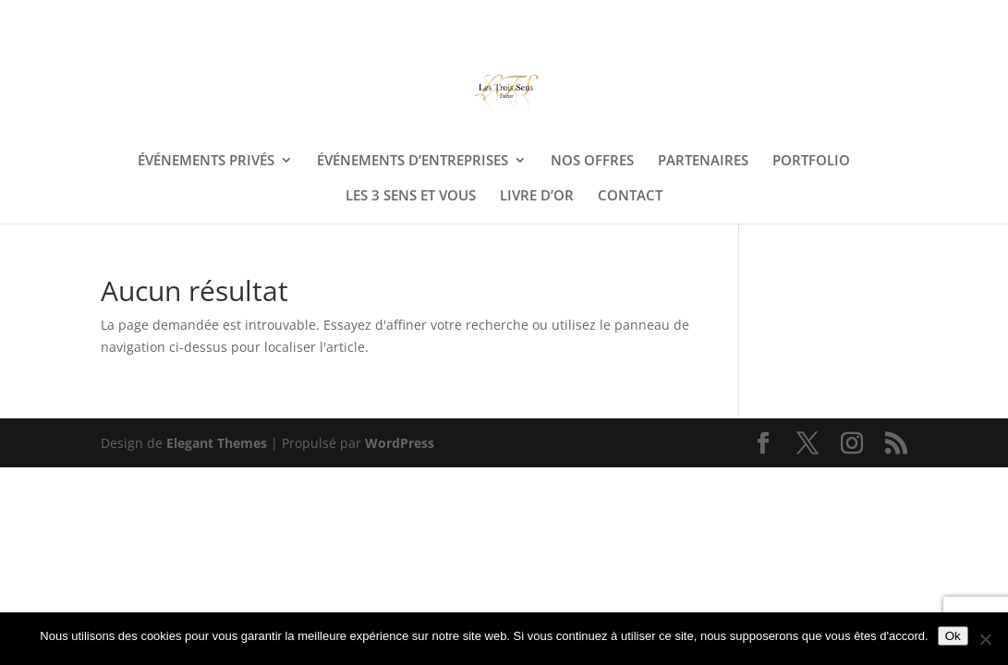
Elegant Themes (216, 443)
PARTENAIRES (703, 161)
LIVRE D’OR (537, 196)
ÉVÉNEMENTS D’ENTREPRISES (412, 161)
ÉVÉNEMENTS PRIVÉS (206, 161)
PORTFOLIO (811, 161)
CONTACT (630, 196)
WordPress (399, 443)
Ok (953, 636)
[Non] (985, 639)
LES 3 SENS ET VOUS (411, 196)
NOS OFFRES (592, 161)
